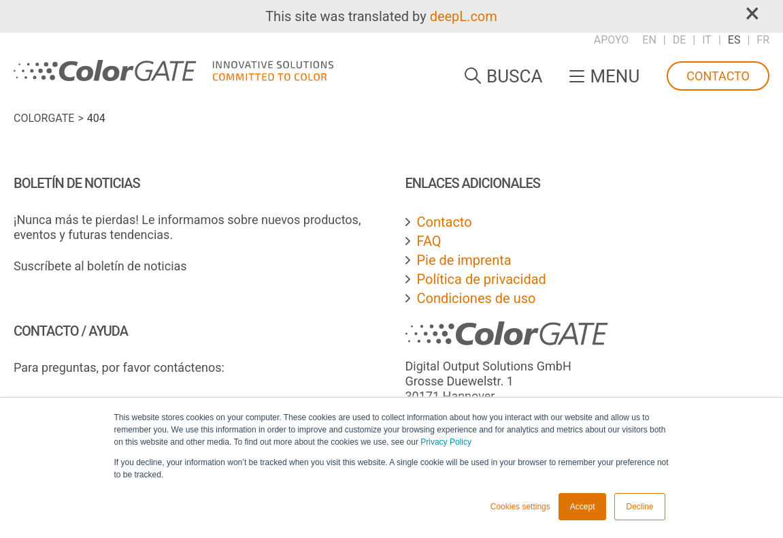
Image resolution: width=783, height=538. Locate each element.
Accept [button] (582, 506)
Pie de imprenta (464, 260)
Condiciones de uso (476, 298)
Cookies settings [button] (520, 506)
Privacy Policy (445, 442)
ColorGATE (44, 118)
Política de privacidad (481, 279)
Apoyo (611, 39)
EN (649, 39)
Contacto (718, 76)
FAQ (429, 241)
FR (762, 39)
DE (679, 39)
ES (734, 39)
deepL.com (463, 16)
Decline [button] (639, 506)
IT (707, 39)
